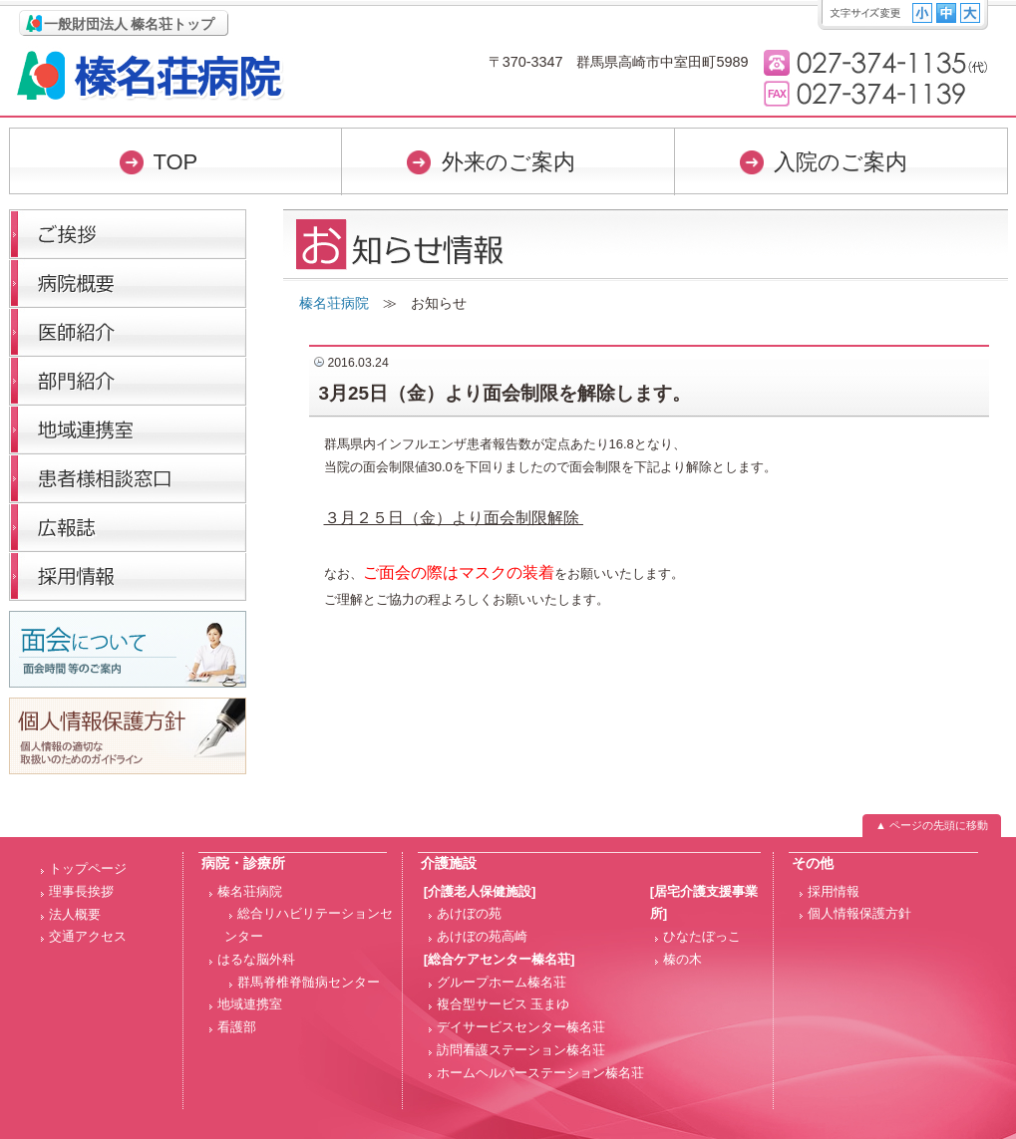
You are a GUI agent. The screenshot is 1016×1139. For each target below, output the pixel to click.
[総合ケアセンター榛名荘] (499, 959)
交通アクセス (88, 936)
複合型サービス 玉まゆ (503, 1004)
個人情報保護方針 (859, 913)
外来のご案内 (508, 161)
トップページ (88, 868)
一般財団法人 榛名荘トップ (129, 24)
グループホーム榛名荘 (501, 982)
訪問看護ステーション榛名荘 (521, 1049)
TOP (175, 161)
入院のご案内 (840, 161)
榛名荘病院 (150, 75)
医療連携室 (127, 429)
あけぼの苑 (469, 913)
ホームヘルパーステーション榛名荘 (540, 1072)
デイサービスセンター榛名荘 (521, 1026)
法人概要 (75, 914)
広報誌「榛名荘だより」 (127, 526)
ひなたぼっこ (702, 936)
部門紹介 (127, 380)
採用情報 (127, 575)
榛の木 (682, 959)
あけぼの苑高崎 (482, 936)
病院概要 (127, 282)
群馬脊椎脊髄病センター (308, 982)
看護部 (236, 1026)
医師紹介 (127, 331)
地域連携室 (249, 1004)
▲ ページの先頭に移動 (931, 825)
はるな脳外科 (256, 959)
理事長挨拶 (127, 233)
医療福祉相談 (127, 477)
